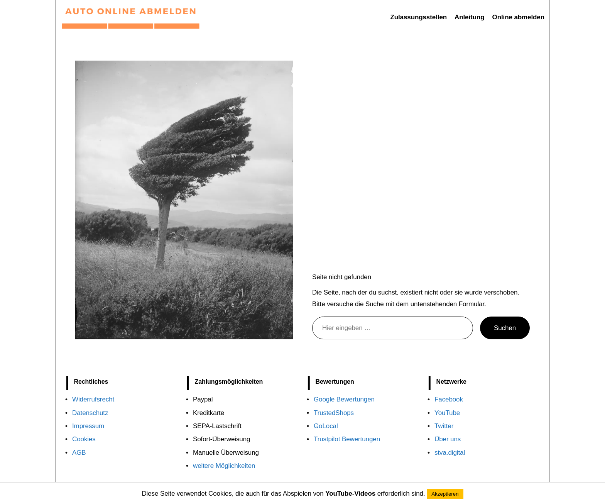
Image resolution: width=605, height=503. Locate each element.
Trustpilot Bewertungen (347, 439)
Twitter (443, 426)
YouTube (447, 413)
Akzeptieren (444, 494)
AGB (79, 452)
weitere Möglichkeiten (224, 465)
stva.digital (449, 452)
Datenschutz (90, 413)
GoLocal (326, 426)
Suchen (505, 328)
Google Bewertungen (344, 399)
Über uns (447, 439)
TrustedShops (334, 413)
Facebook (448, 399)
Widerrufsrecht (93, 399)
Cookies (84, 439)
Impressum (88, 426)
